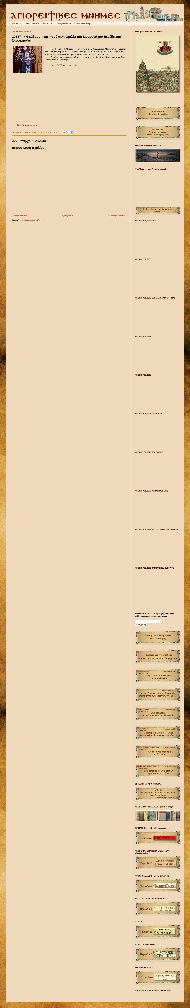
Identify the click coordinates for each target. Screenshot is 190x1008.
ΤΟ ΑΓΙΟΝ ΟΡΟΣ (32, 24)
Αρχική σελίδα (15, 24)
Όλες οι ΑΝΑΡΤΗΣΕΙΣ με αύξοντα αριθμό (74, 24)
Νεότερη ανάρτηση (20, 216)
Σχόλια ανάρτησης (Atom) (32, 220)
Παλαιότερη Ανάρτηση (116, 216)
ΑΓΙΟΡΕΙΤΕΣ (48, 24)
